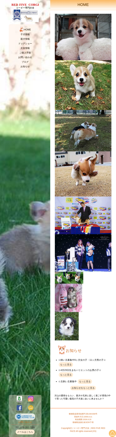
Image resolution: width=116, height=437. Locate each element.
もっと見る (66, 364)
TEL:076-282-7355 (25, 427)
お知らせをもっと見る (83, 388)
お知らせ (25, 66)
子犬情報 (25, 34)
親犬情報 (25, 39)
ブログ (25, 62)
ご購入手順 (25, 52)
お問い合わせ (25, 57)
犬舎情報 (25, 48)
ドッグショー (25, 43)
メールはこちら (25, 432)
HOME (27, 30)
